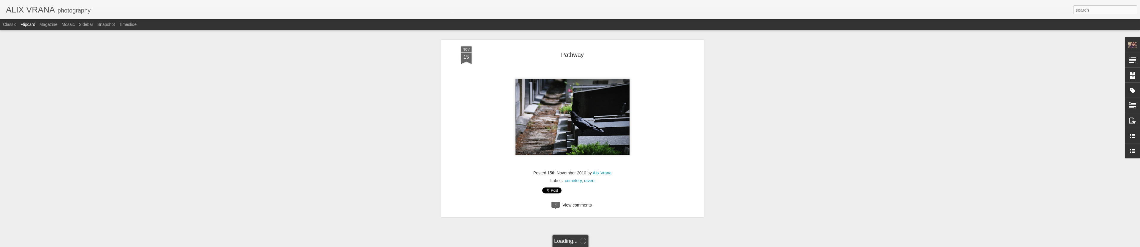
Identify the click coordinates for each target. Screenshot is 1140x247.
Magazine (48, 24)
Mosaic (68, 24)
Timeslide (128, 24)
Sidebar (86, 24)
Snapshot (106, 24)
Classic (9, 24)
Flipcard (27, 24)
